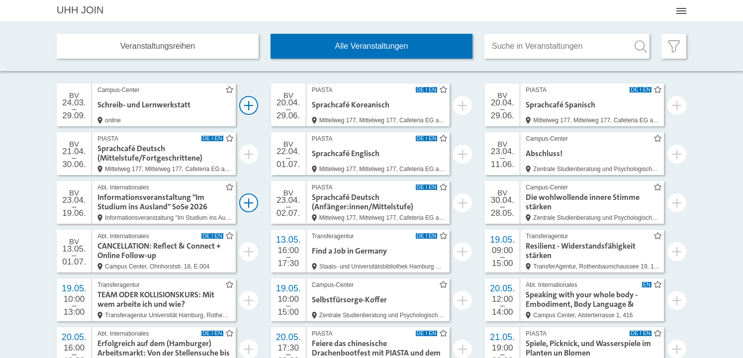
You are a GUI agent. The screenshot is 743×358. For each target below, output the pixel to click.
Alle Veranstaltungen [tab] (371, 46)
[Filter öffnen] (673, 46)
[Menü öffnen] (681, 11)
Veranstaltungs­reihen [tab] (157, 46)
